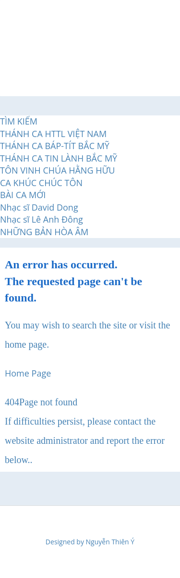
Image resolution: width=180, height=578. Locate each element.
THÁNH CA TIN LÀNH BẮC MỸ (58, 158)
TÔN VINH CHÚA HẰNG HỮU (57, 170)
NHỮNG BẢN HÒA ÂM (44, 232)
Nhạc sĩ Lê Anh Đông (41, 219)
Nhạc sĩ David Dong (39, 207)
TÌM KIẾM (18, 121)
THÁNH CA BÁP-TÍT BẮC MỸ (54, 145)
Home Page (28, 373)
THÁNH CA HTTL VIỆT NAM (53, 133)
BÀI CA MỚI (23, 195)
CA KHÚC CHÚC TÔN (41, 182)
